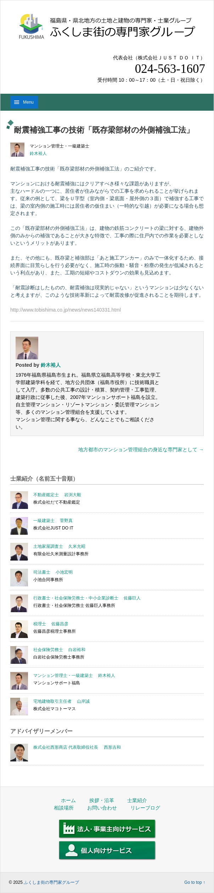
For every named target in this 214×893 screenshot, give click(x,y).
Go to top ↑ (194, 882)
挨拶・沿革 (101, 800)
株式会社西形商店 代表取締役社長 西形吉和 (77, 747)
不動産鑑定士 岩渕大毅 (57, 494)
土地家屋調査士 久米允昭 (59, 546)
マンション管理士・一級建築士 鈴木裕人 (74, 675)
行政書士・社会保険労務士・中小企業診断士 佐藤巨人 (87, 598)
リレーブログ (145, 808)
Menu (28, 102)
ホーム (68, 800)
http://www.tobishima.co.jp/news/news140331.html (65, 310)
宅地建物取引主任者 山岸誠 (61, 701)
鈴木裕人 (38, 153)
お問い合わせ (102, 808)
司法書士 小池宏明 (53, 572)
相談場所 (64, 808)
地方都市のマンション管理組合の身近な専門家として (141, 449)
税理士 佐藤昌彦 (50, 623)
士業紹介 (137, 800)
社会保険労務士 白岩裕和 (59, 649)
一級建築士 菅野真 (53, 520)
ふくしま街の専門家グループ (51, 882)
